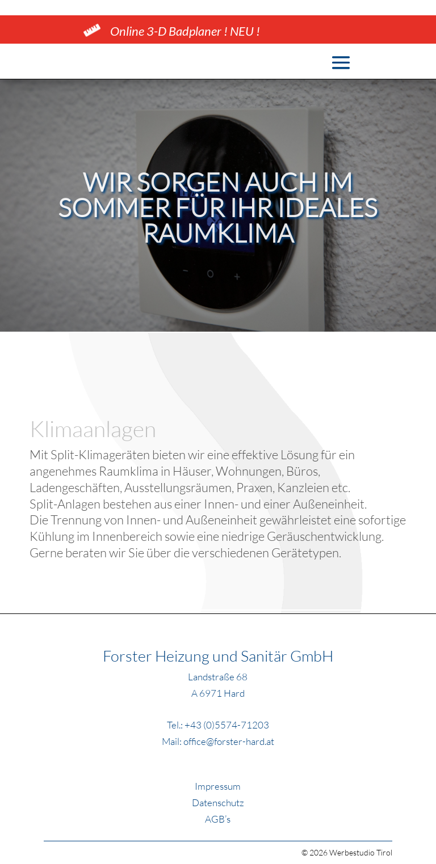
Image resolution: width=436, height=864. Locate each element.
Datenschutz (218, 802)
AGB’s (217, 819)
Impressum (218, 786)
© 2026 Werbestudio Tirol (346, 852)
